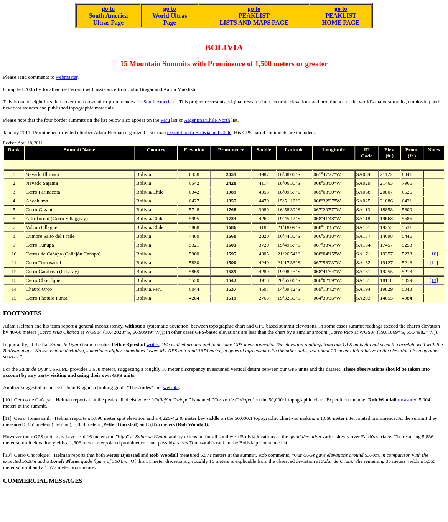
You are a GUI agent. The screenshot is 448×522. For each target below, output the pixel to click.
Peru (165, 120)
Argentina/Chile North (207, 120)
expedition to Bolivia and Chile (199, 132)
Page (169, 22)
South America (158, 101)
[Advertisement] (142, 501)
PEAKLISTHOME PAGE (341, 19)
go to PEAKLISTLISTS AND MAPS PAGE (254, 15)
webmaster (66, 77)
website (171, 387)
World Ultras (169, 15)
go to (169, 8)
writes (152, 344)
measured (407, 400)
